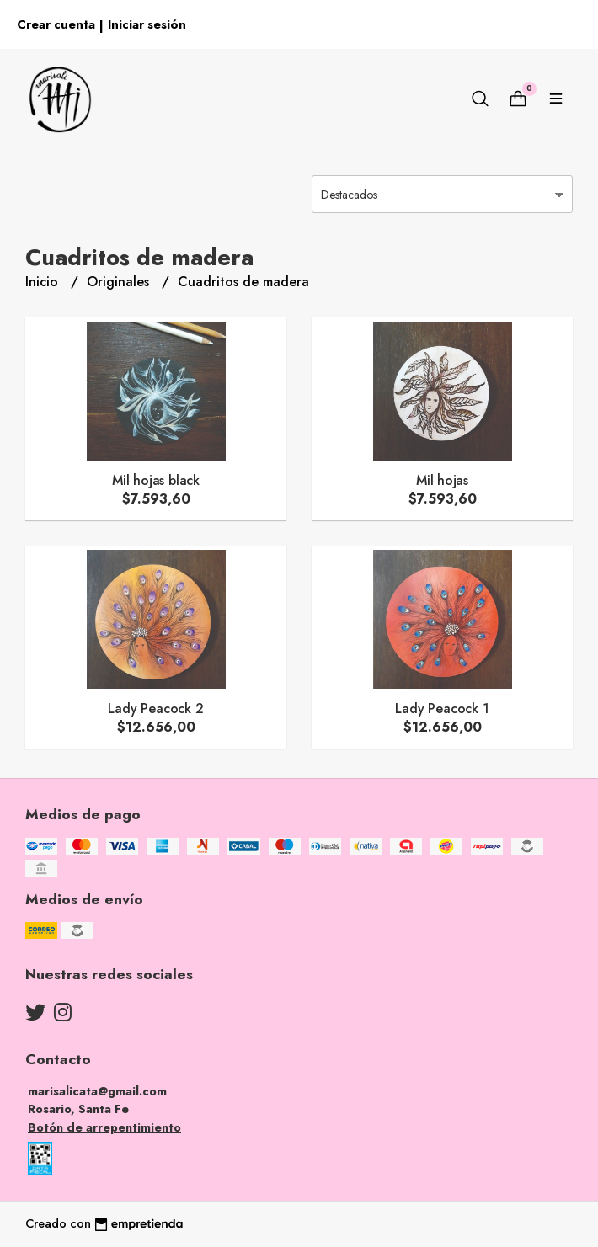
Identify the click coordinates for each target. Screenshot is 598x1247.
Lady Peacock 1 (442, 708)
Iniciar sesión (147, 24)
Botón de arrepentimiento (104, 1127)
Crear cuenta (56, 24)
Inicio (43, 281)
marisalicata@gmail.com (97, 1091)
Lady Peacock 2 (155, 708)
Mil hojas (442, 480)
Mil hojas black (156, 480)
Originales (120, 281)
